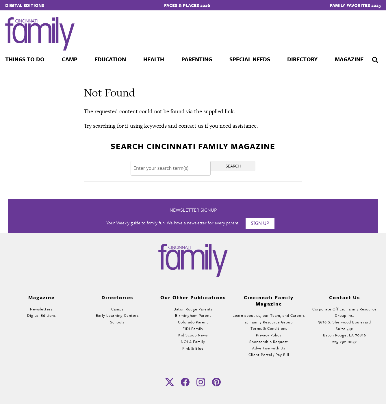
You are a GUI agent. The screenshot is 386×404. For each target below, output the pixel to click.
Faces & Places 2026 (187, 5)
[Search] (171, 168)
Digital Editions (24, 5)
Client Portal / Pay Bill (268, 355)
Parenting (196, 59)
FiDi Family (193, 329)
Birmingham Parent (193, 315)
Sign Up (260, 223)
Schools (117, 322)
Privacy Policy (268, 335)
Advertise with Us (268, 348)
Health (153, 59)
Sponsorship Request (268, 342)
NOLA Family (193, 342)
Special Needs (249, 59)
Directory (302, 59)
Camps (117, 309)
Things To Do (24, 59)
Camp (69, 59)
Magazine (349, 59)
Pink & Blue (193, 348)
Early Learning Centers (117, 315)
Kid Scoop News (193, 335)
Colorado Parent (193, 322)
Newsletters (41, 309)
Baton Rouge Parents (193, 309)
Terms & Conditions (268, 328)
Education (110, 59)
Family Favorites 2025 (355, 5)
